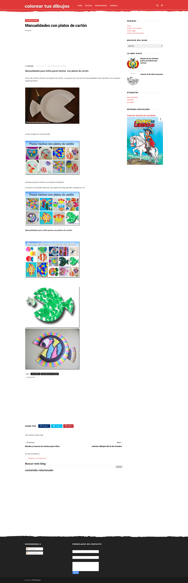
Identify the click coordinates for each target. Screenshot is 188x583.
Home (81, 5)
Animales (114, 5)
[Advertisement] (73, 48)
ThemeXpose (37, 580)
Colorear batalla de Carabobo (141, 115)
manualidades (32, 20)
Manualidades (102, 5)
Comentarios (32, 553)
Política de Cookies (134, 28)
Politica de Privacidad (135, 33)
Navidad (89, 5)
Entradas (30, 549)
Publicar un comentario (37, 458)
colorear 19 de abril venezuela (151, 74)
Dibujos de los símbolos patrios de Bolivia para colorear (149, 61)
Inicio (129, 26)
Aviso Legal (131, 30)
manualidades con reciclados (50, 374)
